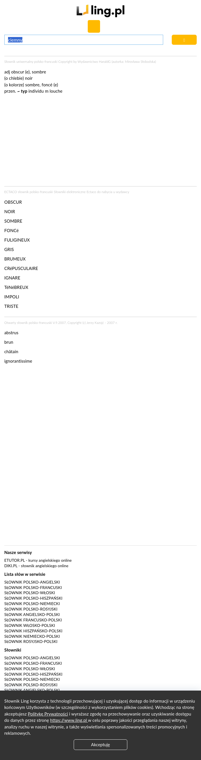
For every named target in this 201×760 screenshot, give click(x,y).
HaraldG (105, 61)
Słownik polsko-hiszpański (33, 598)
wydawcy (122, 192)
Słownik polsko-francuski (33, 587)
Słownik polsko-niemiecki (32, 603)
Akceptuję (100, 744)
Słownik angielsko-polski (32, 614)
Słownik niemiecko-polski (32, 636)
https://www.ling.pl (69, 720)
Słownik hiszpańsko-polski (33, 631)
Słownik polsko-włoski (29, 592)
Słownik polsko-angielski (32, 582)
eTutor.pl (14, 560)
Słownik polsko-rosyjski (30, 609)
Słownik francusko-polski (33, 620)
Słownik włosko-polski (29, 625)
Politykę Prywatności (48, 713)
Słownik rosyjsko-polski (30, 641)
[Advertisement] (100, 412)
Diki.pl (10, 565)
